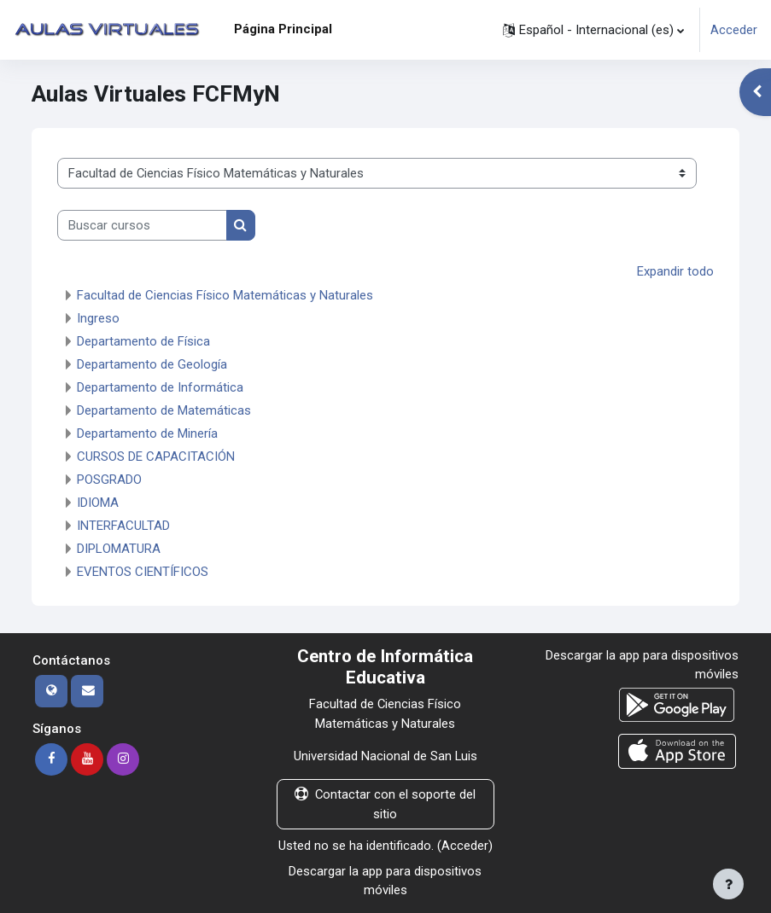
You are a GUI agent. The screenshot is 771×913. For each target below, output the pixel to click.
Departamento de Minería (147, 433)
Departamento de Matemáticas (164, 410)
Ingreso (98, 318)
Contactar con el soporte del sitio (385, 804)
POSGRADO (109, 479)
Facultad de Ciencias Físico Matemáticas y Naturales (225, 295)
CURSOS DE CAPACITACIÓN (156, 456)
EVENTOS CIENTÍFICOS (142, 571)
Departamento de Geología (152, 364)
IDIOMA (98, 502)
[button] (593, 30)
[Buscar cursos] (142, 225)
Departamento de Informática (160, 387)
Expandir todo (675, 271)
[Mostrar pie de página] (728, 884)
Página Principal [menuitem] (283, 29)
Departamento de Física (143, 341)
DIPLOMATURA (119, 548)
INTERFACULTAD (123, 525)
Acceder (733, 30)
